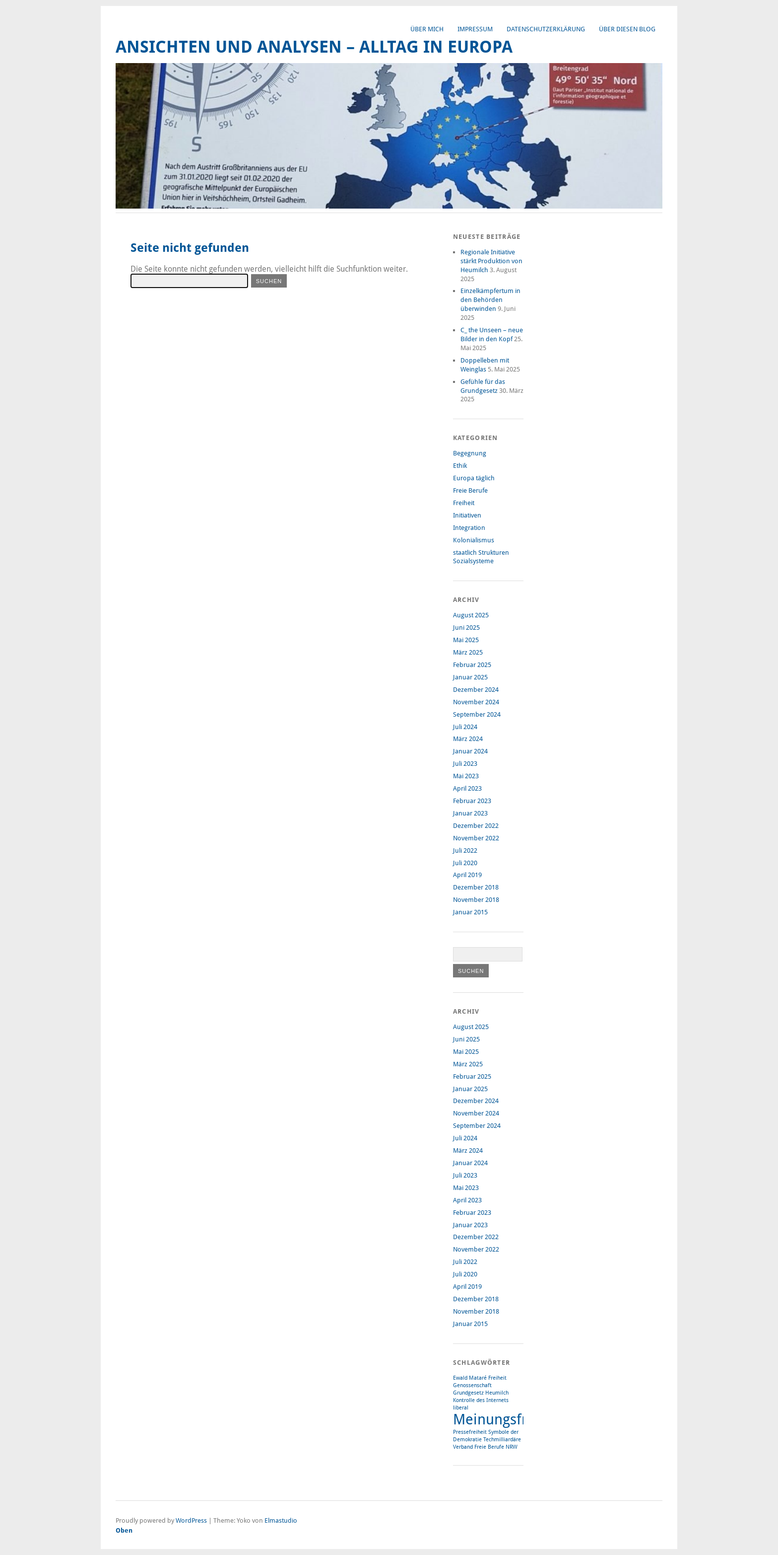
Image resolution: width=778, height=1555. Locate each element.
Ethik (460, 465)
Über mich (427, 29)
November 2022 (476, 838)
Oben (124, 1530)
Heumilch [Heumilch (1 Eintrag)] (497, 1393)
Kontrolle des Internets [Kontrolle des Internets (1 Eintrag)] (481, 1400)
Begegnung (469, 453)
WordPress (191, 1520)
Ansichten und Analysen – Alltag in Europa (314, 47)
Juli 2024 (465, 727)
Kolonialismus (473, 540)
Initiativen (467, 515)
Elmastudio (280, 1520)
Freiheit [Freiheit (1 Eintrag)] (497, 1378)
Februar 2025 (472, 664)
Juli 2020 (465, 863)
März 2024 (468, 738)
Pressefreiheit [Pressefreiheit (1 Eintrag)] (470, 1432)
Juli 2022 (465, 850)
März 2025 (468, 652)
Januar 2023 (470, 813)
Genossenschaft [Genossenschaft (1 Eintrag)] (472, 1385)
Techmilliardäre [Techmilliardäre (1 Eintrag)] (502, 1439)
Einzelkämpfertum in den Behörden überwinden (490, 299)
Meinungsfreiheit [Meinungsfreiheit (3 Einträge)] (509, 1419)
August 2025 (471, 615)
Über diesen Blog (627, 29)
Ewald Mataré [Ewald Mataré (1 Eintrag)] (470, 1378)
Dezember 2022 (476, 825)
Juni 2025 (466, 627)
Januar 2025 (470, 677)
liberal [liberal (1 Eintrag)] (460, 1408)
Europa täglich (474, 478)
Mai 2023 (466, 776)
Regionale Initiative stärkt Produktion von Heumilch (491, 261)
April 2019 (467, 875)
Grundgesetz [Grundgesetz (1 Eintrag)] (468, 1393)
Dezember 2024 (476, 689)
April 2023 (467, 788)
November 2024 (476, 702)
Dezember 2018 (476, 887)
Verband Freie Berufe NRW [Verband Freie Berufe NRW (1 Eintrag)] (485, 1447)
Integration (469, 527)
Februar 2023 (472, 801)
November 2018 (476, 899)
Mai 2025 (466, 640)
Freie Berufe (470, 490)
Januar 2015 (470, 912)
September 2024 (477, 714)
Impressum (475, 29)
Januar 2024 (470, 751)
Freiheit (463, 503)
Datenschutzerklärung (546, 29)
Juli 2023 (465, 763)
